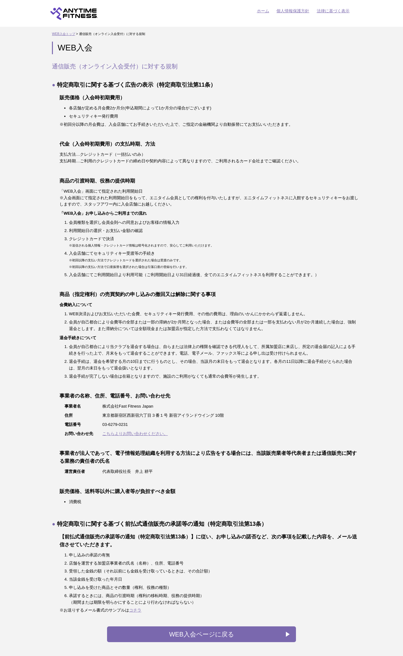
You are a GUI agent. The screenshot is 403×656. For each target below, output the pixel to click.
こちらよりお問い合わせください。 (135, 433)
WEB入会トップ (63, 34)
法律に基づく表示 (333, 11)
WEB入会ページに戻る (201, 634)
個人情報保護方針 (292, 11)
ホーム (263, 11)
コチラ (135, 610)
